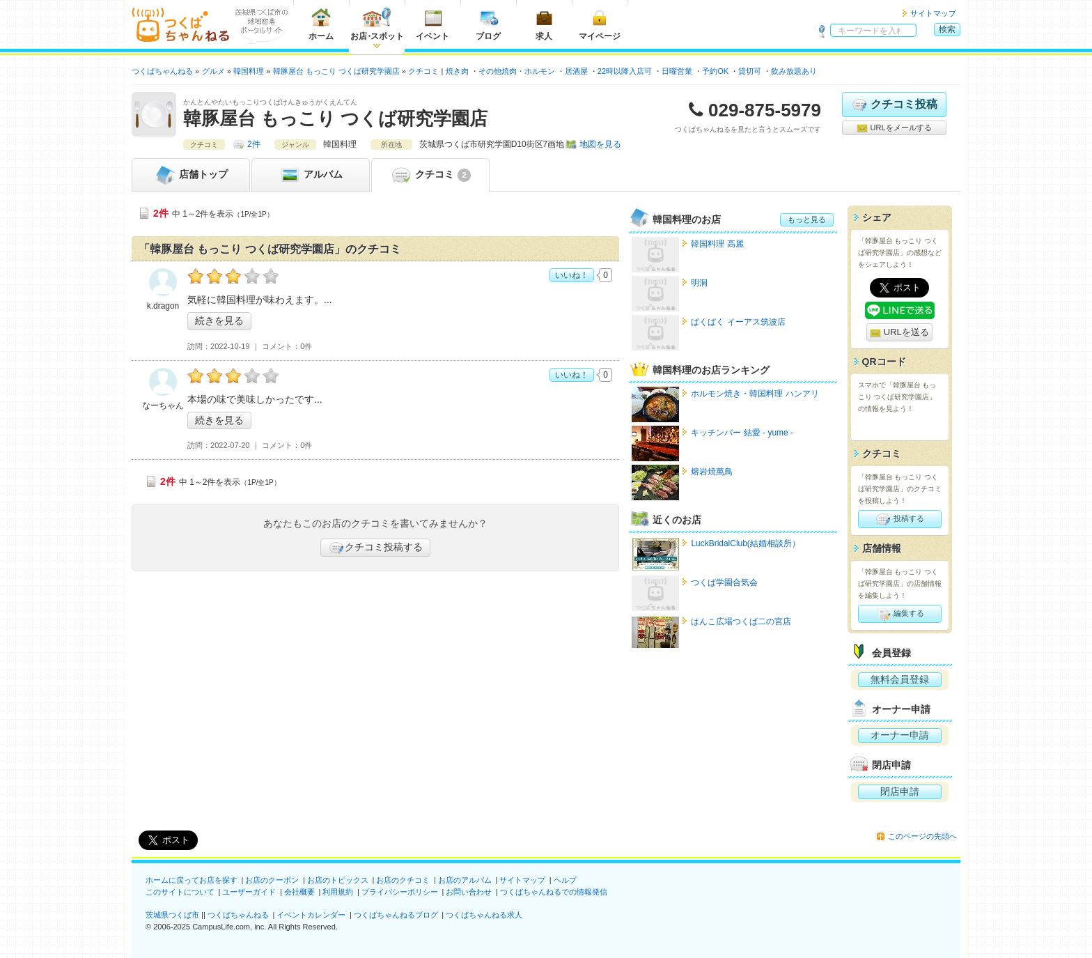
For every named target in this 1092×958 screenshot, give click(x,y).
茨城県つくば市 (172, 915)
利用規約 (337, 892)
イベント (432, 24)
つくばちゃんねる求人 (484, 915)
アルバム (311, 175)
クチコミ (430, 175)
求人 (544, 24)
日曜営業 (677, 71)
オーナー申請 (900, 735)
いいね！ (571, 275)
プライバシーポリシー (399, 892)
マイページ (600, 24)
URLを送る (899, 333)
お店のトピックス (337, 880)
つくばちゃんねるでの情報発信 (553, 892)
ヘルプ (565, 880)
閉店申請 (899, 791)
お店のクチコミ (403, 880)
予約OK (715, 71)
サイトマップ (933, 13)
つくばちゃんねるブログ (396, 915)
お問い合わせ (469, 892)
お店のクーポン (272, 880)
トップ (191, 175)
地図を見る (600, 144)
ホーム (321, 24)
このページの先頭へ (922, 836)
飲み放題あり (794, 71)
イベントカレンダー (310, 915)
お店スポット (377, 24)
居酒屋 (576, 71)
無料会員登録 (900, 679)
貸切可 (749, 71)
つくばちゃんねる (238, 915)
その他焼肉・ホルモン (516, 71)
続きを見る (219, 320)
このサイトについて (180, 892)
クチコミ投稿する (375, 547)
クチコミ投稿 (894, 104)
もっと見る (807, 219)
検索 (947, 29)
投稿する (899, 519)
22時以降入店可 (625, 71)
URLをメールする (894, 128)
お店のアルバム (465, 880)
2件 (253, 144)
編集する (899, 613)
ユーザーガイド (249, 892)
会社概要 (299, 892)
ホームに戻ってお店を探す (191, 880)
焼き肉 (457, 71)
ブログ (488, 24)
